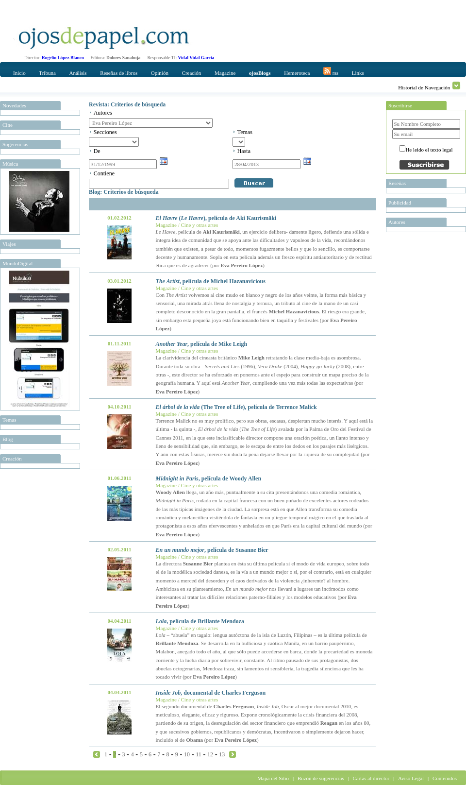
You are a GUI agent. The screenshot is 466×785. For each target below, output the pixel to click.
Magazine (225, 73)
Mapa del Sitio (273, 778)
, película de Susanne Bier (212, 549)
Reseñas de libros (118, 73)
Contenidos (445, 778)
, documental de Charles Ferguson (211, 692)
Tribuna (47, 73)
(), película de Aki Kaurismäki (216, 218)
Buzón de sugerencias (321, 778)
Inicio (19, 73)
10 (187, 754)
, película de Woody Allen (209, 478)
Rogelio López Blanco (63, 57)
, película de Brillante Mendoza (200, 621)
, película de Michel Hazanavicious (211, 281)
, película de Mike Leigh (201, 344)
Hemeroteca (297, 73)
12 (210, 754)
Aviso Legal (411, 778)
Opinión (159, 73)
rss (330, 71)
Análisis (77, 73)
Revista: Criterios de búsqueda (127, 104)
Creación (191, 73)
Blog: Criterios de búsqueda (124, 191)
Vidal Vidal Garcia (196, 57)
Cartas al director (370, 778)
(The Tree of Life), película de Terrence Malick (236, 407)
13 (222, 754)
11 (198, 754)
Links (358, 73)
